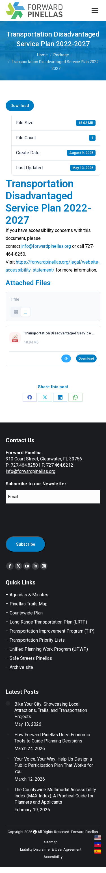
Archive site (21, 667)
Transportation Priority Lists (37, 640)
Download (19, 105)
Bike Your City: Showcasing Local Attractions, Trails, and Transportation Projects (50, 710)
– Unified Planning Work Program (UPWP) (47, 649)
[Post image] (8, 703)
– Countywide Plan (24, 613)
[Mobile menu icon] (94, 10)
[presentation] (49, 519)
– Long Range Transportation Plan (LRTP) (46, 622)
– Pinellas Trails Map (26, 604)
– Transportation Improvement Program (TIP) (50, 631)
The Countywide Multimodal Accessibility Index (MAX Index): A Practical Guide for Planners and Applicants (55, 796)
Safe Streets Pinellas (30, 658)
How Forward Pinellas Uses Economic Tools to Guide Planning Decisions (52, 738)
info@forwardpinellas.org (46, 246)
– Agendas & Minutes (27, 594)
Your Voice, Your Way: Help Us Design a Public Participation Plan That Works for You (53, 765)
